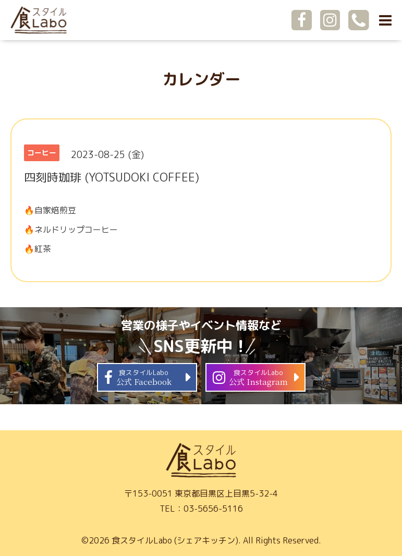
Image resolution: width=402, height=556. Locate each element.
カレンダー (201, 79)
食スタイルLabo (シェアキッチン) (175, 540)
